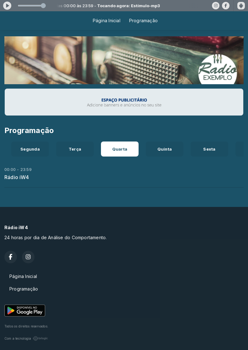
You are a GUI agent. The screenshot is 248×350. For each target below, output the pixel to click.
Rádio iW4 (16, 177)
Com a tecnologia (26, 338)
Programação (143, 20)
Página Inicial (106, 20)
